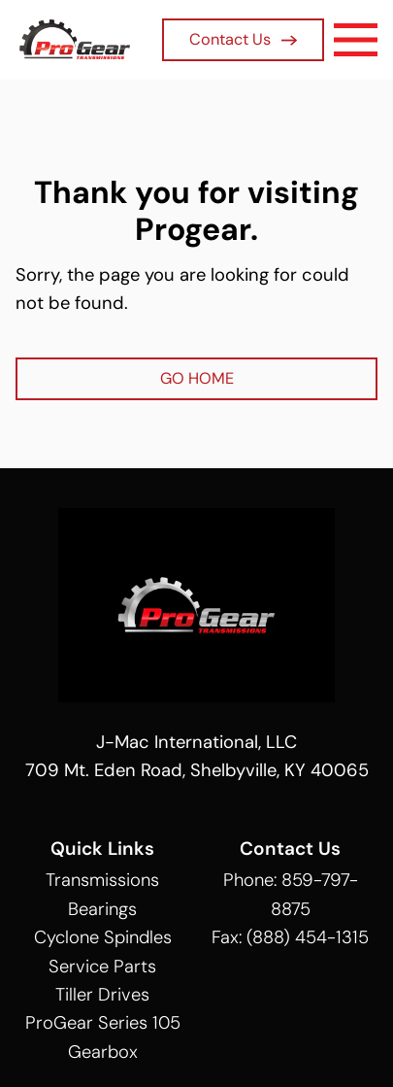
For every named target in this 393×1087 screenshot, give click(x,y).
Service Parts (102, 966)
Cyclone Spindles (103, 937)
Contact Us (243, 39)
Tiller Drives (102, 994)
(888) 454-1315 (307, 937)
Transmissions (102, 880)
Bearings (102, 909)
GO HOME (197, 378)
